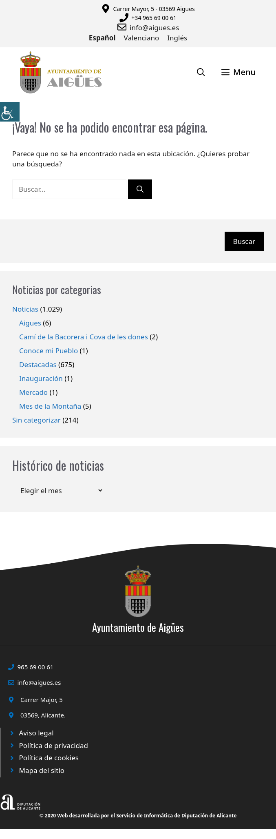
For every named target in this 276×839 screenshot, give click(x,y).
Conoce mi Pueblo (48, 350)
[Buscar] (140, 189)
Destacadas (38, 364)
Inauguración (41, 378)
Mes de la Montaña (50, 406)
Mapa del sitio (42, 770)
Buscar (244, 241)
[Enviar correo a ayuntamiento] (123, 26)
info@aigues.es (154, 27)
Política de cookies (49, 757)
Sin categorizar (36, 420)
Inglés (177, 37)
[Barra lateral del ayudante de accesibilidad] (10, 112)
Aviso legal (36, 732)
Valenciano (141, 37)
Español (102, 37)
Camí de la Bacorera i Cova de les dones (83, 336)
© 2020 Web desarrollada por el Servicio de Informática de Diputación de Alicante (138, 815)
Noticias (25, 309)
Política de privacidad (53, 745)
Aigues (30, 323)
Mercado (33, 392)
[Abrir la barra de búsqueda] (201, 72)
